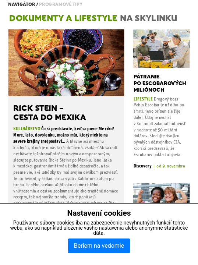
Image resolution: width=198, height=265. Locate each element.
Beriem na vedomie (99, 245)
